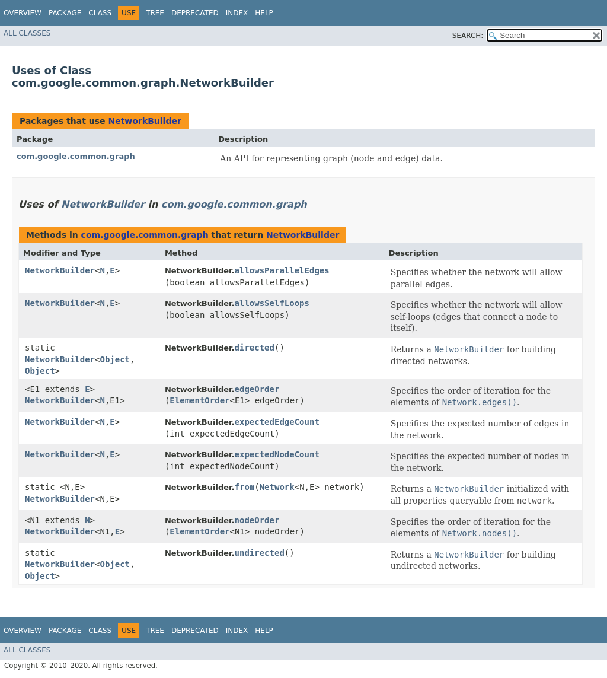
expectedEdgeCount (277, 421)
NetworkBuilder (144, 121)
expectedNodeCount (277, 454)
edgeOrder (257, 389)
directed (254, 347)
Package (65, 13)
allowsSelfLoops (272, 303)
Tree (155, 13)
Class (99, 13)
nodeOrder (257, 520)
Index (237, 13)
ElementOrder (199, 400)
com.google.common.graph (76, 156)
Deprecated (195, 13)
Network (277, 487)
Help (264, 13)
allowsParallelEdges (282, 270)
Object (115, 359)
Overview (22, 13)
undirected (260, 553)
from (245, 487)
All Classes (27, 33)
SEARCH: (468, 35)
